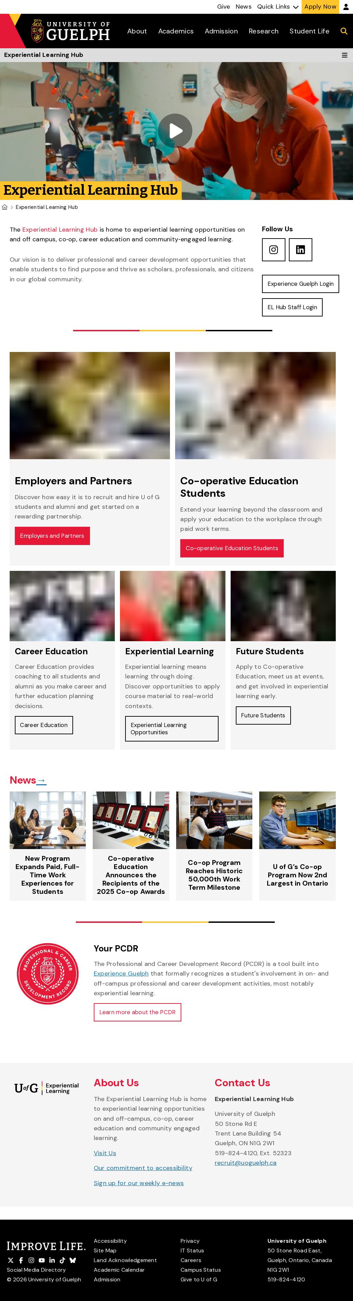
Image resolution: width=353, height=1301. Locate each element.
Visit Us (105, 1169)
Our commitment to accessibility (143, 1184)
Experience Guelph (121, 988)
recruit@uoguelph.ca (246, 1179)
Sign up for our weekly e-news (139, 1199)
